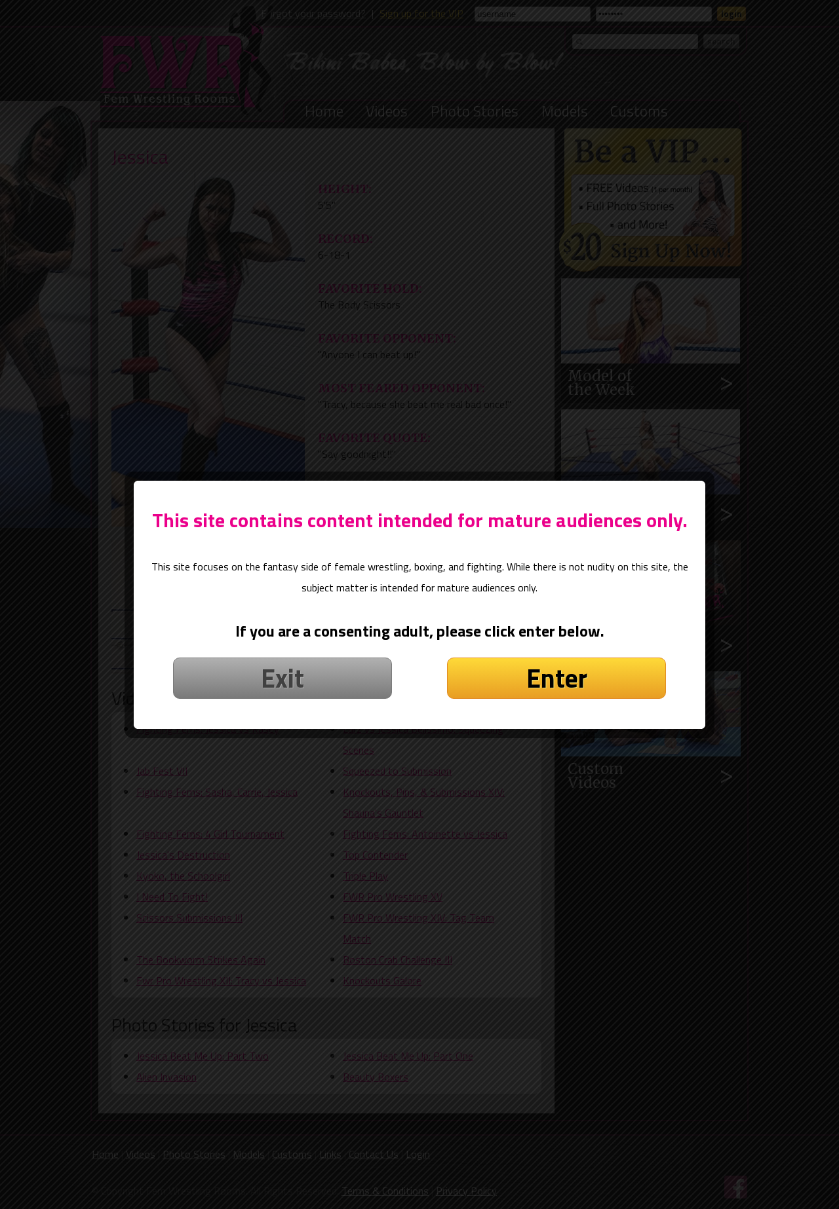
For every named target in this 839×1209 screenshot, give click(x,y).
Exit (282, 657)
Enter (556, 657)
